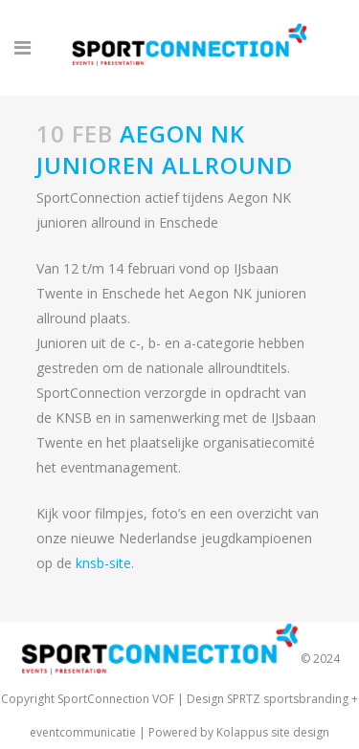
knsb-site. (105, 563)
